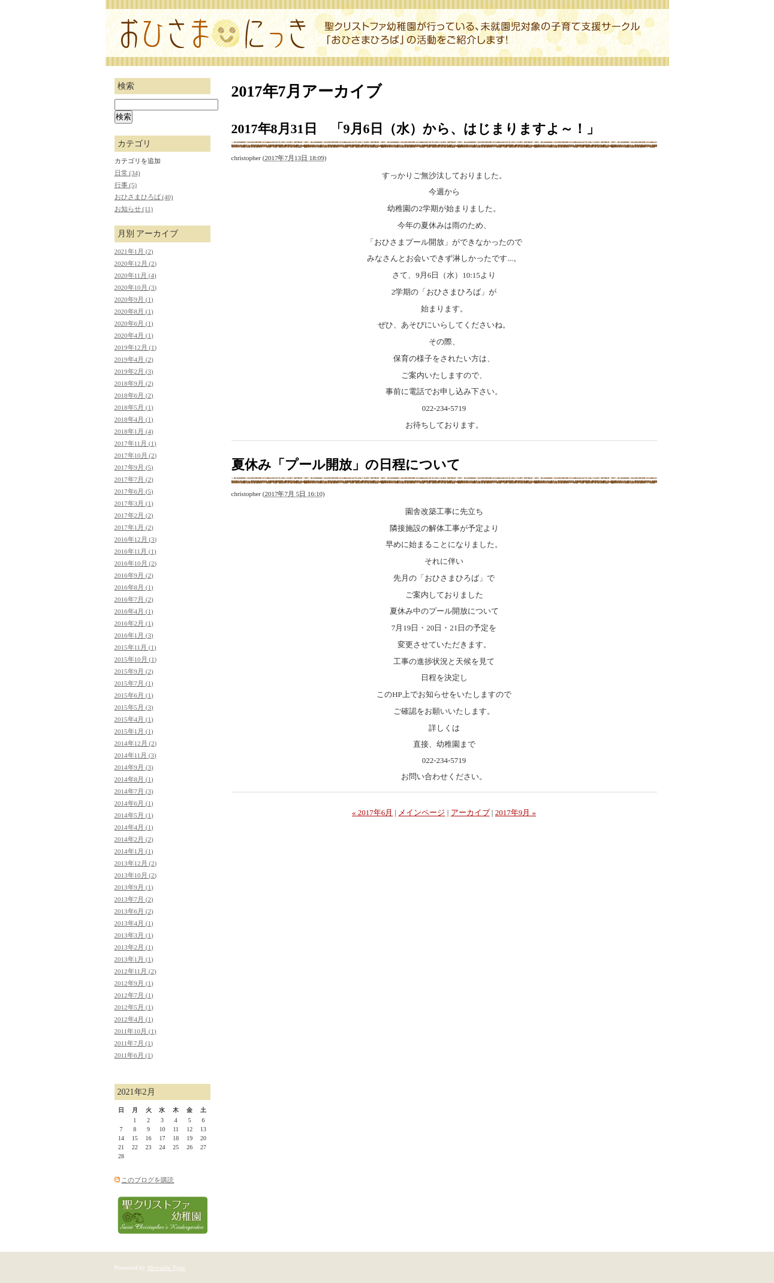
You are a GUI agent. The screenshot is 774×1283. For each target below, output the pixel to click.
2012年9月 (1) (134, 983)
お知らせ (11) (134, 208)
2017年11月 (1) (135, 443)
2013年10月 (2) (136, 875)
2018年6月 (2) (134, 395)
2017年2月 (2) (134, 515)
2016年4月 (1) (134, 611)
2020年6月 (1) (134, 323)
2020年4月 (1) (134, 335)
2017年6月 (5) (134, 491)
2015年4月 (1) (134, 719)
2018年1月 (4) (134, 431)
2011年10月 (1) (135, 1031)
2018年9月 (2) (134, 383)
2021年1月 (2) (134, 251)
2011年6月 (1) (134, 1055)
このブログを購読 (147, 1179)
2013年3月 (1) (134, 935)
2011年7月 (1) (134, 1043)
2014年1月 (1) (134, 851)
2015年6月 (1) (134, 695)
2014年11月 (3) (135, 755)
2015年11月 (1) (135, 647)
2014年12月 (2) (136, 743)
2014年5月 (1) (134, 815)
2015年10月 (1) (136, 659)
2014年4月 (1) (134, 827)
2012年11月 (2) (135, 971)
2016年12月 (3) (136, 539)
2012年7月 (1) (134, 995)
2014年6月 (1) (134, 803)
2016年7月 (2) (134, 599)
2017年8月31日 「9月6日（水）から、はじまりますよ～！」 (415, 128)
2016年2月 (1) (134, 623)
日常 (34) (127, 172)
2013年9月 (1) (134, 887)
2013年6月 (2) (134, 911)
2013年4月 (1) (134, 923)
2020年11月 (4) (135, 275)
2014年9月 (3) (134, 767)
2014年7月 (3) (134, 791)
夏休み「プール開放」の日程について (345, 464)
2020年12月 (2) (136, 263)
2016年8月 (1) (134, 587)
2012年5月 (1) (134, 1007)
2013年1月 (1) (134, 959)
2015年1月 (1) (134, 731)
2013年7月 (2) (134, 899)
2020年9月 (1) (134, 299)
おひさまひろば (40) (144, 196)
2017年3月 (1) (134, 503)
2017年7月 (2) (134, 479)
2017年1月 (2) (134, 527)
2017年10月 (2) (136, 455)
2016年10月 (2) (136, 563)
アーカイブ (470, 812)
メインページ (421, 812)
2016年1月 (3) (134, 635)
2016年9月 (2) (134, 575)
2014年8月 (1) (134, 779)
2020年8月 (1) (134, 311)
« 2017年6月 (372, 812)
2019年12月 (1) (136, 347)
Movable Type (166, 1267)
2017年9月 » (515, 812)
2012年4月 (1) (134, 1019)
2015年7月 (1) (134, 683)
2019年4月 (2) (134, 359)
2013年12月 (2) (136, 863)
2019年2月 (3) (134, 371)
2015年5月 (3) (134, 707)
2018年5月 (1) (134, 407)
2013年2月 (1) (134, 947)
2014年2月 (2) (134, 839)
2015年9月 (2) (134, 671)
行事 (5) (126, 184)
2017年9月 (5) (134, 467)
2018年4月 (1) (134, 419)
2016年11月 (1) (135, 551)
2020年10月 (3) (136, 287)
